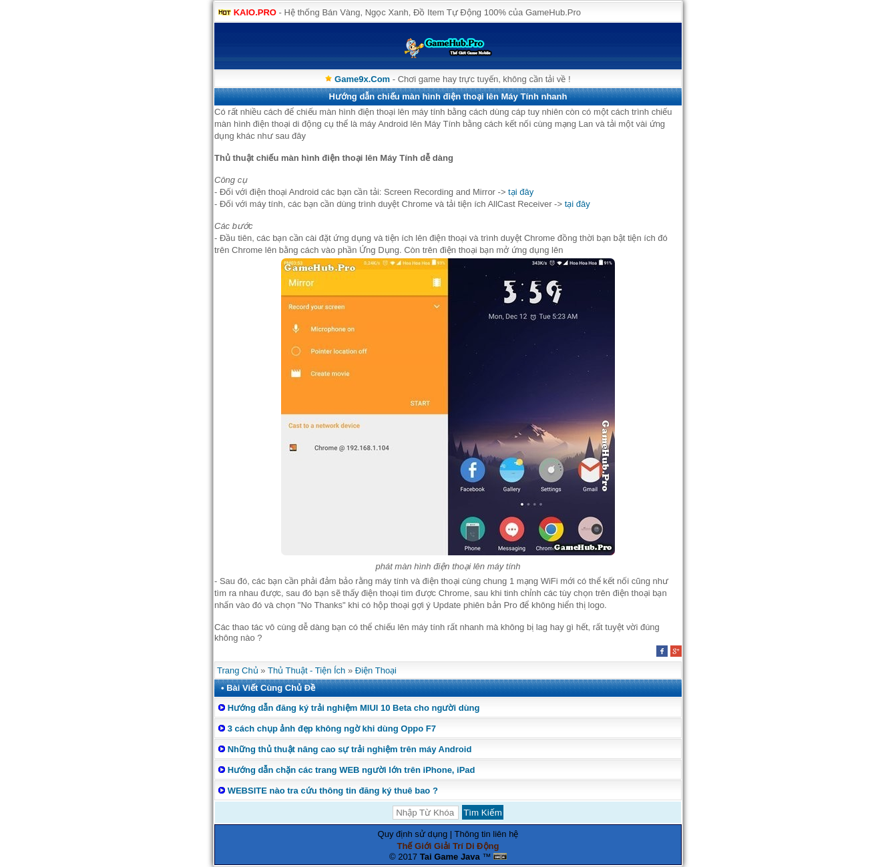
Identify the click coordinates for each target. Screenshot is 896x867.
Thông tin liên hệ (487, 834)
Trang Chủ (237, 670)
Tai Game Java (450, 857)
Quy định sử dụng (413, 834)
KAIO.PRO (255, 12)
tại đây (520, 192)
